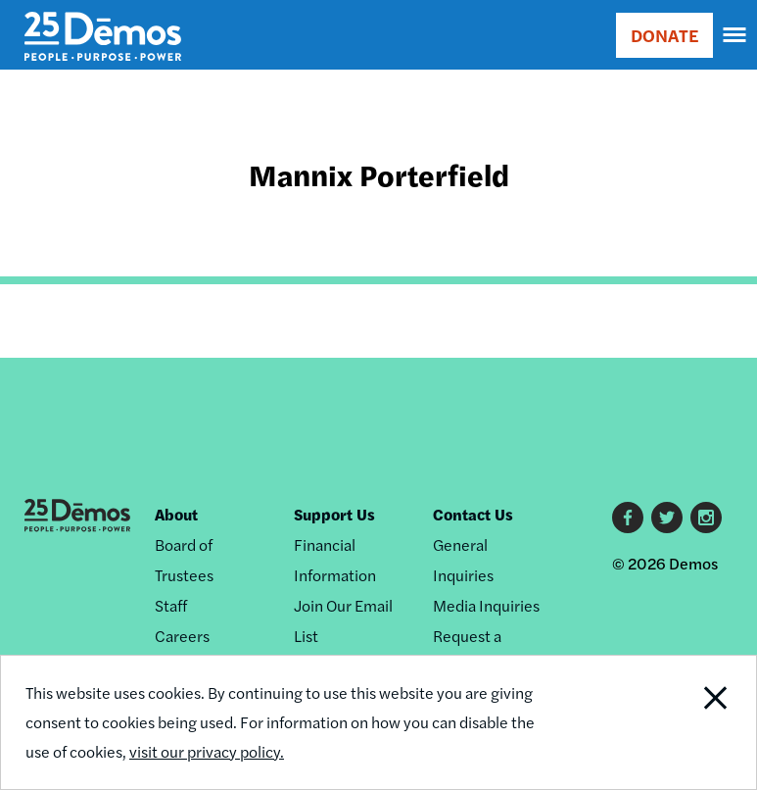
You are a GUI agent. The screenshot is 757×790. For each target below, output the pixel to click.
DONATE (664, 35)
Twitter (667, 517)
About (176, 514)
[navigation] (735, 35)
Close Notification (683, 722)
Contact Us (473, 514)
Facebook (627, 517)
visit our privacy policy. (206, 751)
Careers (182, 635)
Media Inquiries (486, 605)
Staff (171, 605)
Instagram (706, 517)
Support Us (334, 514)
